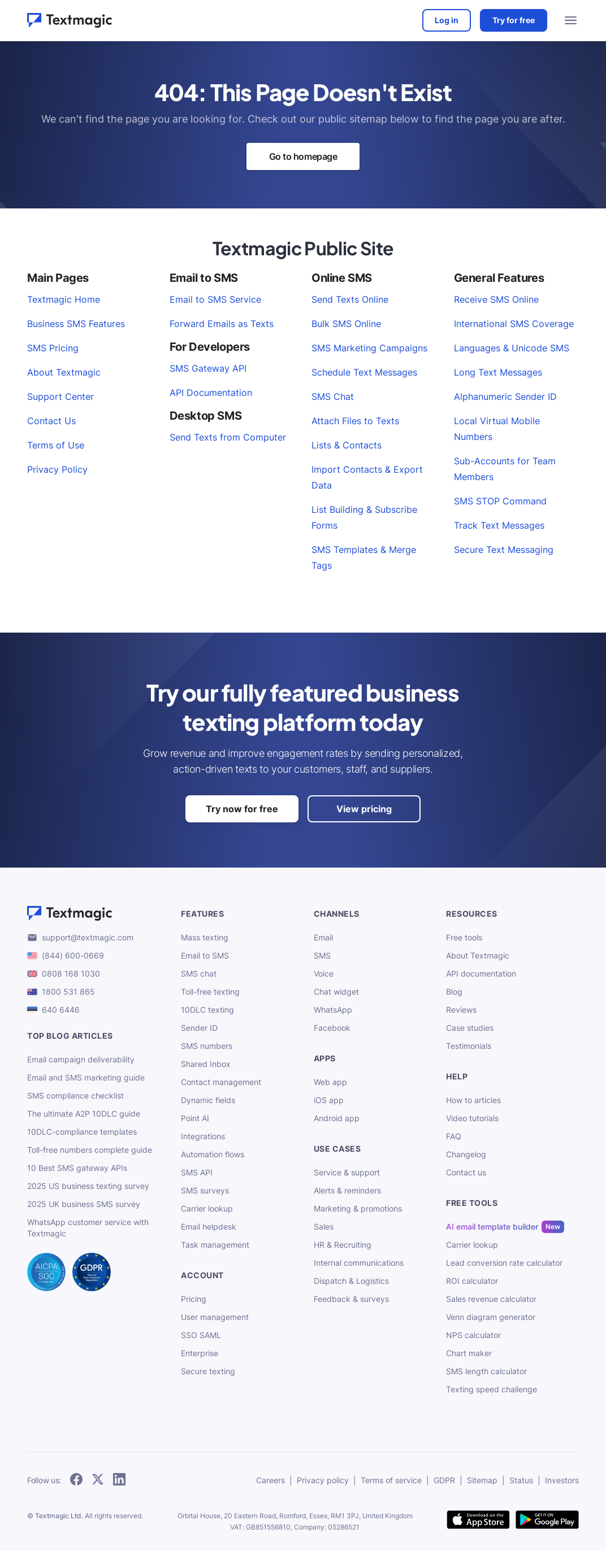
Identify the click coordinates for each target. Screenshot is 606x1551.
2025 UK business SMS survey (83, 1204)
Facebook (332, 1027)
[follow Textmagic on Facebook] (76, 1480)
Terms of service (391, 1480)
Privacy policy (323, 1480)
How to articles (473, 1100)
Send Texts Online (349, 299)
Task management (215, 1244)
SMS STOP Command (500, 501)
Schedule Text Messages (364, 372)
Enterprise (199, 1353)
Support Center (60, 396)
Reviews (461, 1009)
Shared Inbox (206, 1064)
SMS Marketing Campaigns (369, 348)
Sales (324, 1226)
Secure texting (208, 1371)
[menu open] (571, 20)
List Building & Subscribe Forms (364, 517)
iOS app (329, 1100)
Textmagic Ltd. (59, 1515)
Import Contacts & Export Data (367, 477)
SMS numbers (206, 1046)
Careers (270, 1480)
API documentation (481, 973)
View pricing (364, 808)
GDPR (444, 1480)
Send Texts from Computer (228, 437)
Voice (324, 973)
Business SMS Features (76, 323)
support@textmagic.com (87, 937)
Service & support (347, 1172)
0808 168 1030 (71, 973)
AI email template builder (492, 1226)
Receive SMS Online (496, 299)
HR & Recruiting (342, 1244)
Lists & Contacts (346, 445)
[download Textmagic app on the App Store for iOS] (478, 1520)
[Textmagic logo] (97, 913)
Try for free (513, 20)
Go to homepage (303, 156)
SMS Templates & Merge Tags (363, 557)
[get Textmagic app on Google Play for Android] (547, 1520)
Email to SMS (205, 955)
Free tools (464, 937)
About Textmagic (64, 372)
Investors (562, 1480)
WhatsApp (333, 1009)
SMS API (197, 1172)
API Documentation (211, 392)
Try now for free (242, 808)
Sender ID (199, 1027)
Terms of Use (55, 445)
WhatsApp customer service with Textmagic (88, 1227)
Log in (446, 20)
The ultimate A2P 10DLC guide (83, 1113)
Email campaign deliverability (81, 1059)
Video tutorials (472, 1118)
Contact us (466, 1172)
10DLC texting (207, 1009)
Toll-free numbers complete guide (89, 1149)
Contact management (221, 1082)
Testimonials (468, 1046)
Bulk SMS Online (346, 323)
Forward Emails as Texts (222, 323)
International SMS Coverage (514, 323)
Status (521, 1480)
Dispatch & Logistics (351, 1281)
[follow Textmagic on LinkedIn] (119, 1480)
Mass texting (204, 937)
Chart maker (469, 1353)
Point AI (195, 1118)
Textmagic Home (63, 299)
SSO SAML (201, 1335)
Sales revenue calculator (491, 1299)
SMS (322, 955)
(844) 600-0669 (73, 955)
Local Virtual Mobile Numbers (497, 428)
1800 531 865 (68, 991)
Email (323, 937)
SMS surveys (205, 1190)
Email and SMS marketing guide (86, 1077)
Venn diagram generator (490, 1317)
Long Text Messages (498, 372)
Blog (454, 991)
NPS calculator (473, 1335)
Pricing (193, 1299)
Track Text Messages (499, 525)
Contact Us (51, 420)
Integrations (203, 1136)
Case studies (470, 1027)
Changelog (466, 1154)
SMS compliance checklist (75, 1095)
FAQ (453, 1136)
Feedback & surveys (351, 1299)
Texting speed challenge (491, 1389)
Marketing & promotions (358, 1208)
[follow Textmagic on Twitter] (98, 1480)
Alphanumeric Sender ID (505, 396)
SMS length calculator (486, 1371)
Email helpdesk (208, 1226)
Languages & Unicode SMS (511, 348)
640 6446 (61, 1009)
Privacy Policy (57, 469)
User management (215, 1317)
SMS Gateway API (208, 368)
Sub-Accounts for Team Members (505, 468)
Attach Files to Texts (355, 420)
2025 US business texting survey (88, 1186)
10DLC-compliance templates (82, 1131)
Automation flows (212, 1154)
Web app (330, 1082)
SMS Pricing (53, 348)
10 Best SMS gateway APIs (77, 1168)
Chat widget (336, 991)
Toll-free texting (210, 991)
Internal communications (359, 1262)
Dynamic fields (208, 1100)
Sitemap (482, 1480)
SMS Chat (332, 396)
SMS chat (199, 973)
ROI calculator (472, 1281)
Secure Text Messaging (503, 549)
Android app (337, 1118)
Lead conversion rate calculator (504, 1262)
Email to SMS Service (215, 299)
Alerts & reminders (347, 1190)
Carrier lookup (207, 1208)
